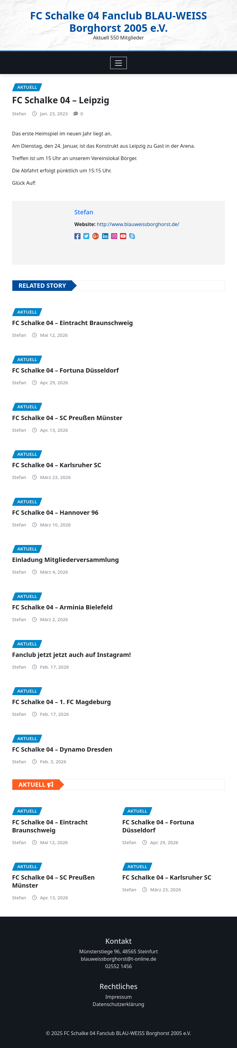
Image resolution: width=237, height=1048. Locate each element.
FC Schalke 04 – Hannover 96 (55, 512)
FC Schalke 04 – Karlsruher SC (56, 465)
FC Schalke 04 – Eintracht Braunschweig (72, 323)
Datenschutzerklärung (118, 1004)
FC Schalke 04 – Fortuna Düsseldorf (65, 370)
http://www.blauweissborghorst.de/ (138, 224)
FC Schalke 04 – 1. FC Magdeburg (61, 702)
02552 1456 (118, 966)
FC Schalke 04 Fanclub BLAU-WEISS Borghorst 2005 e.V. (118, 21)
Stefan (19, 113)
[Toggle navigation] (118, 63)
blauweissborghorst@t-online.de (118, 958)
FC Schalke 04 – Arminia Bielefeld (62, 607)
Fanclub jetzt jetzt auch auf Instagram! (71, 654)
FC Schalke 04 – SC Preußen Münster (67, 418)
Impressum (118, 996)
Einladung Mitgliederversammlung (65, 559)
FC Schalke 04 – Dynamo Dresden (62, 749)
